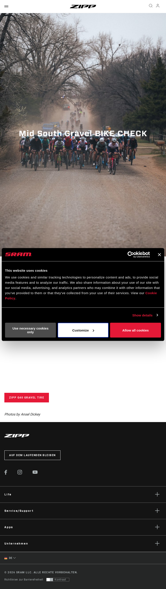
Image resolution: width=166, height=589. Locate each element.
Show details (142, 315)
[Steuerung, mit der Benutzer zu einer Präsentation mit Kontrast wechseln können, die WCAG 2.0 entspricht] (57, 579)
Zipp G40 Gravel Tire (26, 397)
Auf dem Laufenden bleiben (32, 455)
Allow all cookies (135, 330)
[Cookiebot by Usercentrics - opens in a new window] (131, 254)
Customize (83, 330)
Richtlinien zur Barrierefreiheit (23, 579)
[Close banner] (159, 254)
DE (8, 558)
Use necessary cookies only (30, 330)
